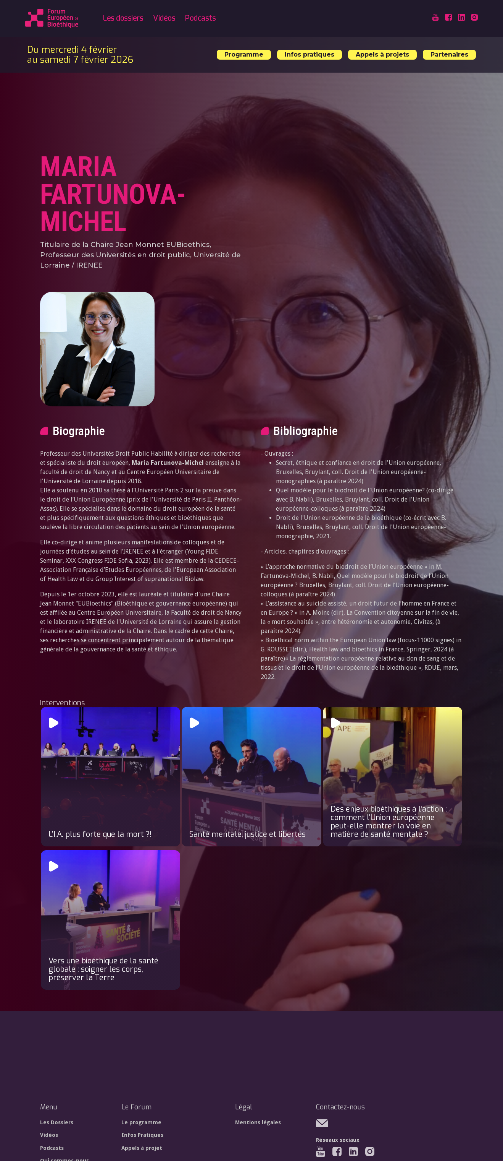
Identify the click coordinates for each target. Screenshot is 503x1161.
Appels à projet (141, 1148)
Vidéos (164, 18)
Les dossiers (123, 18)
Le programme (141, 1122)
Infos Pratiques (142, 1135)
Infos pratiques (309, 54)
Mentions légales (258, 1122)
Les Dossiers (56, 1122)
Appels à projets (382, 54)
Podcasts (200, 18)
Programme (243, 54)
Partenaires (449, 54)
